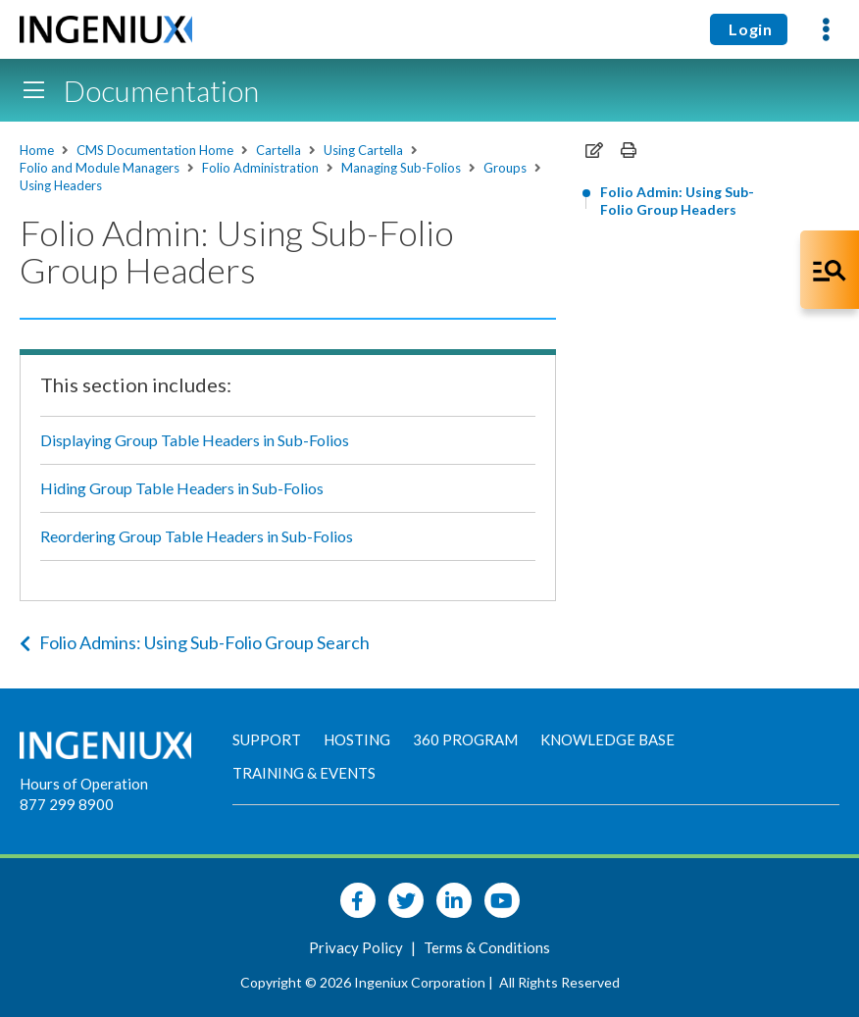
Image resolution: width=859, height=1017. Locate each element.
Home (37, 150)
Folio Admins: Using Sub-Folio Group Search (195, 642)
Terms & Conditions (487, 947)
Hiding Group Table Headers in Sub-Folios (182, 488)
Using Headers (61, 185)
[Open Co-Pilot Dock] (829, 269)
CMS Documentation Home (154, 150)
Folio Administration (260, 168)
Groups (505, 168)
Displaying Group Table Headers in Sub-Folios (194, 440)
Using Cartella (363, 150)
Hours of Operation (84, 783)
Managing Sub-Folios (401, 168)
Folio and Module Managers (99, 168)
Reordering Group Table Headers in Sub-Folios (196, 536)
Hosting (357, 739)
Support (266, 739)
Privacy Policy (357, 947)
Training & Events (304, 773)
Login (749, 29)
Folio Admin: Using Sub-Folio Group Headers (677, 200)
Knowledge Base (607, 739)
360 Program (465, 739)
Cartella (278, 150)
